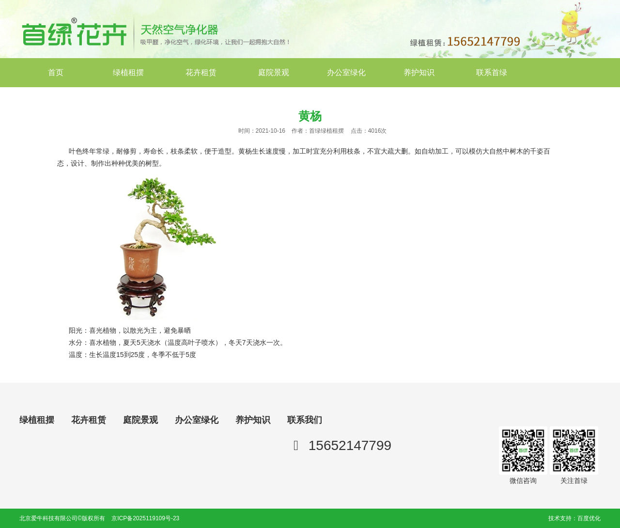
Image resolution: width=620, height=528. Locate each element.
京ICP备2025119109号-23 (145, 518)
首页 (55, 72)
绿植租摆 (128, 72)
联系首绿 (491, 72)
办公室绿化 (346, 72)
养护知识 (418, 72)
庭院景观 (273, 72)
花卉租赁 (201, 72)
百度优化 (589, 518)
